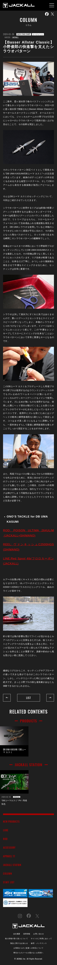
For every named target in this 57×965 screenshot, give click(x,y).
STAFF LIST (8, 882)
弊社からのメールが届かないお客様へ (28, 952)
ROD (5, 839)
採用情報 (26, 933)
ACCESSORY (9, 847)
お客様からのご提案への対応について (28, 947)
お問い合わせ (38, 933)
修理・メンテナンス (39, 943)
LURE (5, 830)
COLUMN (7, 873)
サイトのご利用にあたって (41, 938)
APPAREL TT (9, 856)
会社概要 (16, 933)
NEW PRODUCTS (11, 821)
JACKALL (15, 37)
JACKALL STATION (12, 865)
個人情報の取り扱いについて (16, 938)
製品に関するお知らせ (19, 943)
